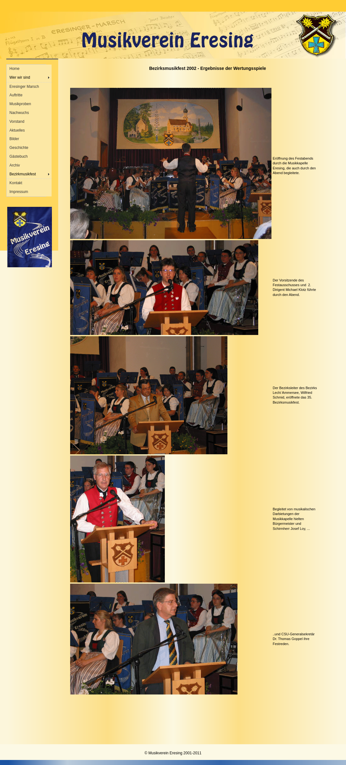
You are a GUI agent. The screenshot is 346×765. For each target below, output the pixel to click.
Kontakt (15, 183)
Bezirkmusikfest (22, 174)
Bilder (14, 139)
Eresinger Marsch (24, 86)
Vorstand (16, 121)
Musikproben (20, 104)
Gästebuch (18, 156)
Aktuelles (17, 130)
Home (14, 68)
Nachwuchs (19, 112)
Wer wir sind (19, 77)
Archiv (14, 165)
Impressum (18, 192)
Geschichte (18, 147)
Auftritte (15, 95)
